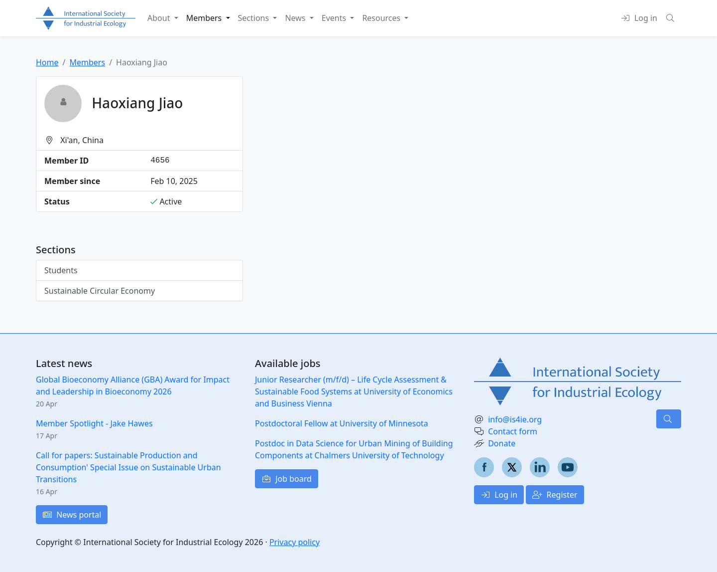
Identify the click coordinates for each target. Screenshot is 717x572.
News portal (71, 514)
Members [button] (205, 17)
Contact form (512, 431)
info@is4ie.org (515, 419)
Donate (501, 443)
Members (87, 62)
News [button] (296, 17)
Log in (498, 494)
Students (61, 270)
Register (554, 494)
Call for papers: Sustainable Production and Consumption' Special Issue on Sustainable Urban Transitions (128, 467)
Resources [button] (382, 17)
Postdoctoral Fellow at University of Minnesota (341, 423)
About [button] (159, 17)
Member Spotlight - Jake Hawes (94, 423)
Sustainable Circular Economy (99, 290)
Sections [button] (254, 17)
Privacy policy (294, 542)
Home (47, 62)
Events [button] (335, 17)
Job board (286, 478)
